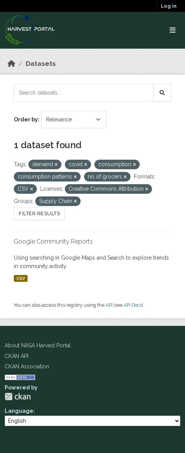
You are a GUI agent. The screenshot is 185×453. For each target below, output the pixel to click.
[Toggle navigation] (172, 30)
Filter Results (39, 213)
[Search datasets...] (84, 92)
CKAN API (16, 356)
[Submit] (162, 92)
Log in (169, 6)
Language (19, 411)
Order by (26, 119)
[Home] (11, 63)
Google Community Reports (53, 241)
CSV (21, 278)
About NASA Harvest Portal (38, 345)
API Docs (133, 305)
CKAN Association (27, 366)
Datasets (41, 63)
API (109, 305)
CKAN (18, 396)
